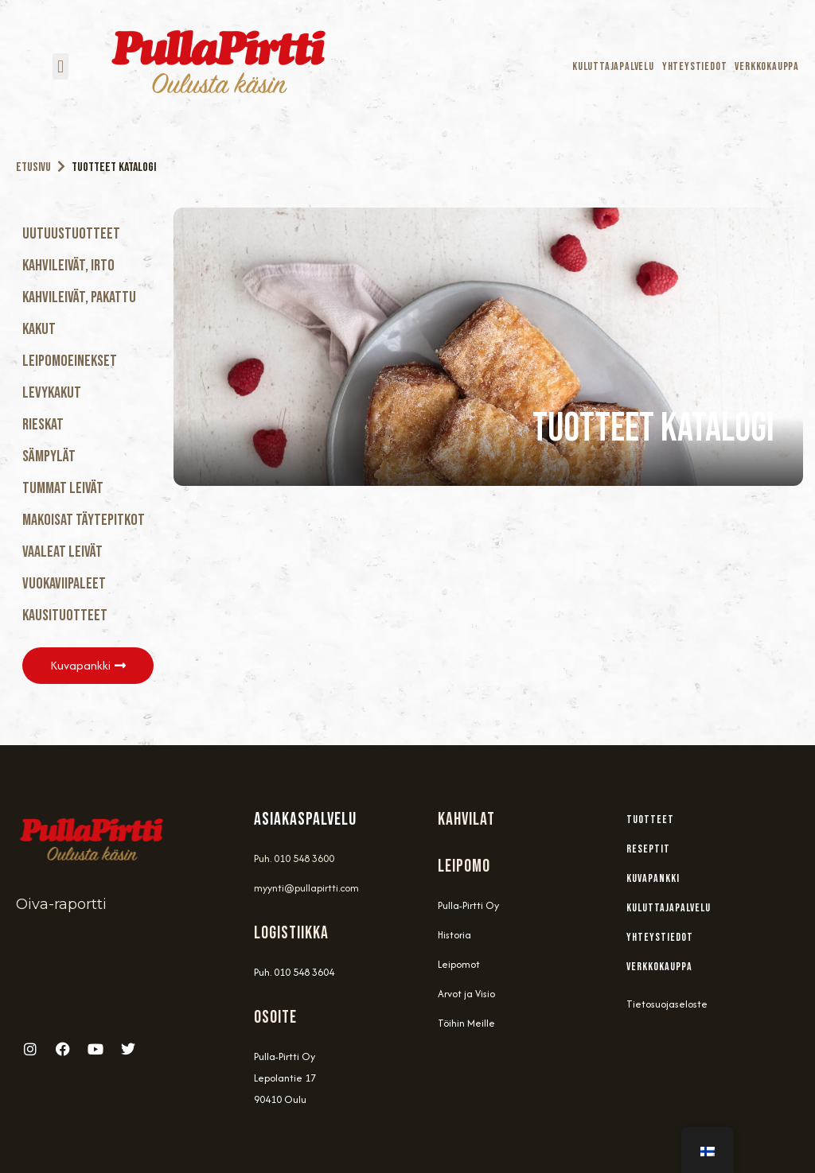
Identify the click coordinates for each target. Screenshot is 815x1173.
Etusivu (33, 167)
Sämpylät (49, 456)
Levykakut (51, 392)
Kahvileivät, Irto (68, 265)
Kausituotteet (64, 615)
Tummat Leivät (62, 488)
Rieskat (43, 424)
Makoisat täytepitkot (83, 520)
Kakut (39, 329)
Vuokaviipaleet (64, 583)
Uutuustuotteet (71, 233)
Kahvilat (466, 819)
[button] (60, 66)
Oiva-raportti (61, 904)
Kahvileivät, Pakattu (79, 297)
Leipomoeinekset (69, 361)
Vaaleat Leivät (62, 551)
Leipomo (464, 866)
